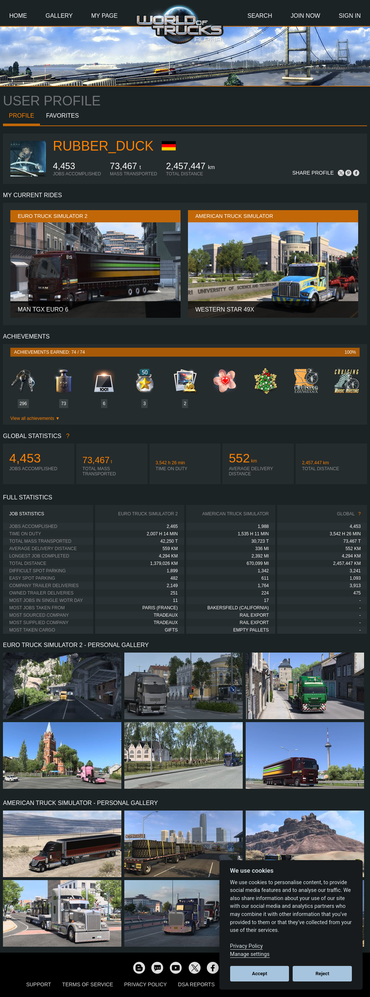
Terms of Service (87, 984)
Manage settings (250, 954)
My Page (104, 16)
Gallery (59, 16)
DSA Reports (196, 984)
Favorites (62, 115)
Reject (322, 973)
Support (38, 984)
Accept (259, 973)
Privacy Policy (145, 984)
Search (260, 16)
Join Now (305, 16)
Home (18, 16)
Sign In (350, 16)
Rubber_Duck (103, 146)
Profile (21, 115)
